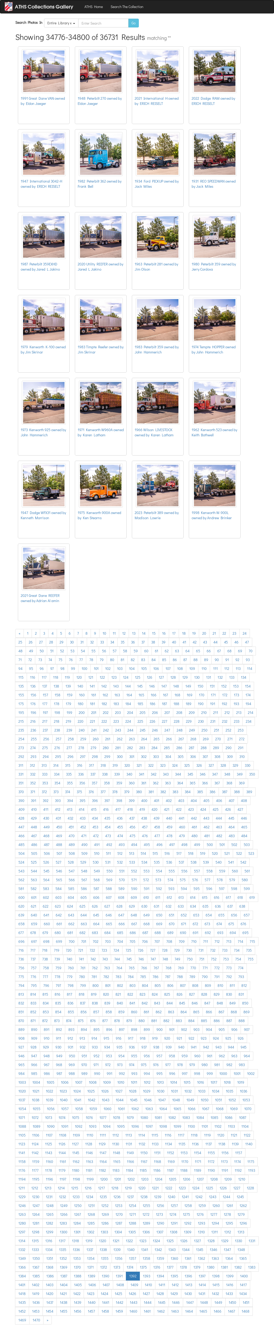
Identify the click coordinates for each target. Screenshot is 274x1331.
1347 (227, 1249)
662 (71, 923)
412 (57, 809)
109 (192, 668)
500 (210, 844)
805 (158, 985)
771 (205, 967)
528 (71, 862)
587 (96, 888)
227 (164, 721)
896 (109, 1029)
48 (20, 650)
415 (94, 809)
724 (116, 950)
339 (117, 774)
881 (154, 1020)
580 (245, 879)
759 (58, 967)
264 (144, 738)
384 (188, 791)
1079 (130, 1117)
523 (251, 853)
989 (84, 1073)
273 (21, 747)
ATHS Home (93, 6)
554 (159, 871)
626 (95, 906)
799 (83, 985)
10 (104, 633)
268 (193, 738)
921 (179, 1038)
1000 (223, 1073)
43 (205, 642)
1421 (63, 1293)
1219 (128, 1187)
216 (33, 721)
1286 (105, 1223)
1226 (223, 1187)
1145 (75, 1152)
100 (84, 668)
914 (94, 1038)
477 (157, 835)
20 (204, 633)
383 (175, 791)
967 (46, 1064)
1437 (49, 1302)
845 (182, 1003)
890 (34, 1029)
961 (209, 1055)
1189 (197, 1170)
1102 (217, 1126)
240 (82, 730)
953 (109, 1055)
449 (47, 826)
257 (58, 738)
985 (34, 1073)
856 (84, 1011)
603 (58, 897)
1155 (211, 1152)
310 (242, 756)
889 (21, 1029)
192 (224, 703)
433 (82, 818)
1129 (102, 1143)
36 (133, 642)
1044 (120, 1099)
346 (203, 774)
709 (182, 941)
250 (204, 730)
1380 (210, 1267)
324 (175, 765)
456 (132, 826)
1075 (75, 1117)
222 (104, 721)
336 (81, 774)
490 (84, 844)
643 (71, 915)
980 (204, 1064)
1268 (91, 1214)
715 (252, 941)
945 (244, 1047)
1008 (93, 1082)
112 (226, 668)
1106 (35, 1135)
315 (67, 765)
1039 (49, 1099)
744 (117, 959)
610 (146, 897)
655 (221, 915)
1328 (211, 1240)
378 (115, 791)
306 (193, 756)
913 (82, 1038)
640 (34, 915)
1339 (117, 1249)
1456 (77, 1311)
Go (133, 22)
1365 (243, 1258)
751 (201, 959)
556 (184, 871)
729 (177, 950)
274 (33, 747)
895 (96, 1029)
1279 (241, 1214)
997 (185, 1073)
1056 (51, 1108)
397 (107, 800)
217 (44, 721)
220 (80, 721)
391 (33, 800)
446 (244, 818)
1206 (186, 1179)
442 (194, 818)
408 (244, 800)
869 (246, 1011)
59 (136, 650)
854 (58, 1011)
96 (42, 668)
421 (166, 809)
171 (213, 694)
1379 (196, 1267)
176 (33, 703)
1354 (91, 1258)
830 (229, 994)
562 (21, 879)
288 (204, 747)
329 (235, 765)
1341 (144, 1249)
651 (171, 915)
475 (132, 835)
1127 (75, 1143)
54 (83, 650)
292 (21, 756)
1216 (88, 1187)
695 (245, 932)
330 (247, 765)
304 (168, 756)
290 (229, 747)
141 (92, 686)
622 (45, 906)
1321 (116, 1240)
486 (34, 844)
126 (149, 677)
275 (45, 747)
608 (121, 897)
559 (222, 871)
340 (129, 774)
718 (44, 950)
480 (194, 835)
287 (191, 747)
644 (84, 915)
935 (119, 1047)
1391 (119, 1276)
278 (81, 747)
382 (163, 791)
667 (134, 923)
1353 (77, 1258)
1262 (243, 1205)
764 (119, 967)
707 (157, 941)
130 (197, 677)
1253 (118, 1205)
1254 (132, 1205)
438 (144, 818)
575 (183, 879)
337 (93, 774)
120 (79, 677)
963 (234, 1055)
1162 (76, 1161)
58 (125, 650)
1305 (132, 1231)
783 (118, 976)
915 (106, 1038)
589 (121, 888)
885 (204, 1020)
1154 (197, 1152)
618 (240, 897)
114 (249, 668)
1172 (211, 1161)
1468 (245, 1311)
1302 (90, 1231)
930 (58, 1047)
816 (57, 994)
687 (145, 932)
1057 (65, 1108)
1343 (172, 1249)
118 (55, 677)
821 (118, 994)
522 (239, 853)
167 (165, 694)
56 (104, 650)
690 (183, 932)
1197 (63, 1179)
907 (247, 1029)
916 (118, 1038)
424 (203, 809)
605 (84, 897)
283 (142, 747)
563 (34, 879)
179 (68, 703)
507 (59, 853)
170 (201, 694)
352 (33, 782)
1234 (89, 1196)
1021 (35, 1091)
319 (115, 765)
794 (21, 985)
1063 (149, 1108)
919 (155, 1038)
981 (217, 1064)
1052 (232, 1099)
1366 (22, 1267)
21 (214, 633)
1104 (245, 1126)
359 (119, 782)
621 (33, 906)
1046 (148, 1099)
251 (216, 730)
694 (233, 932)
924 (216, 1038)
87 (185, 659)
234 (248, 721)
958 (172, 1055)
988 (72, 1073)
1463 (175, 1311)
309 (230, 756)
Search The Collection (127, 6)
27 (41, 642)
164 (129, 694)
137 (44, 686)
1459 (119, 1311)
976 (156, 1064)
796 (46, 985)
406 (219, 800)
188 (176, 703)
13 (133, 633)
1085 (214, 1117)
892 (59, 1029)
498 (184, 844)
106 (156, 668)
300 (120, 756)
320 (127, 765)
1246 (22, 1205)
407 (231, 800)
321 (139, 765)
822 (130, 994)
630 (144, 906)
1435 (22, 1302)
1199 (90, 1179)
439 (157, 818)
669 (159, 923)
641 (46, 915)
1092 (78, 1126)
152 (224, 686)
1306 (146, 1231)
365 (193, 782)
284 (154, 747)
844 (170, 1003)
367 (217, 782)
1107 (49, 1135)
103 (119, 668)
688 (158, 932)
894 (84, 1029)
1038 (35, 1099)
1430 (188, 1293)
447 (21, 826)
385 (200, 791)
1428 (160, 1293)
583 (46, 888)
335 (69, 774)
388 (237, 791)
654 (209, 915)
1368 (49, 1267)
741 (81, 959)
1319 (88, 1240)
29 (61, 642)
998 (197, 1073)
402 (169, 800)
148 (176, 686)
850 (245, 1003)
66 (209, 650)
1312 (227, 1231)
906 (234, 1029)
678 (33, 932)
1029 (146, 1091)
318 (103, 765)
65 (198, 650)
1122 (247, 1135)
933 (95, 1047)
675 (231, 923)
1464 (189, 1311)
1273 (159, 1214)
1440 (92, 1302)
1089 (36, 1126)
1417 (243, 1284)
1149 (130, 1152)
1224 (195, 1187)
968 (59, 1064)
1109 (76, 1135)
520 (215, 853)
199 (69, 712)
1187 (170, 1170)
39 (163, 642)
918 (143, 1038)
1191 (224, 1170)
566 (72, 879)
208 (179, 712)
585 (71, 888)
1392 (132, 1276)
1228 (250, 1187)
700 (72, 941)
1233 (76, 1196)
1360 (174, 1258)
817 (69, 994)
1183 (115, 1170)
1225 (209, 1187)
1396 (188, 1276)
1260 (216, 1205)
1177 (35, 1170)
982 (229, 1064)
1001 (237, 1073)
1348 (241, 1249)
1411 (161, 1284)
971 (96, 1064)
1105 (22, 1135)
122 (102, 677)
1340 (131, 1249)
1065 (177, 1108)
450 (59, 826)
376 (91, 791)
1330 (238, 1240)
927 (21, 1047)
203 (118, 712)
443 (206, 818)
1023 (63, 1091)
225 (140, 721)
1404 (64, 1284)
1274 (172, 1214)
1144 (62, 1152)
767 (156, 967)
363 (168, 782)
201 (93, 712)
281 (118, 747)
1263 (22, 1214)
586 (84, 888)
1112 (115, 1135)
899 (147, 1029)
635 (205, 906)
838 (95, 1003)
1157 (238, 1152)
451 (71, 826)
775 (21, 976)
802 (120, 985)
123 (114, 677)
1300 (63, 1231)
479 (182, 835)
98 (62, 668)
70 (251, 650)
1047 (162, 1099)
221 (92, 721)
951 (84, 1055)
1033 (201, 1091)
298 (95, 756)
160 (82, 694)
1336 (76, 1249)
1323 (142, 1240)
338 (105, 774)
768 (168, 967)
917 (130, 1038)
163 (117, 694)
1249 (64, 1205)
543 (21, 871)
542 (243, 862)
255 (34, 738)
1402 (35, 1284)
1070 (247, 1108)
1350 (36, 1258)
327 (211, 765)
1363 (215, 1258)
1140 (249, 1143)
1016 (200, 1082)
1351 (49, 1258)
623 (58, 906)
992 (122, 1073)
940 (181, 1047)
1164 (103, 1161)
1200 (104, 1179)
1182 (102, 1170)
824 (155, 994)
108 (180, 668)
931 (70, 1047)
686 (133, 932)
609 (134, 897)
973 (119, 1064)
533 (132, 862)
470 (72, 835)
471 (83, 835)
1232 (62, 1196)
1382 (238, 1267)
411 (45, 809)
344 (178, 774)
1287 (118, 1223)
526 (46, 862)
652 (184, 915)
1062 (135, 1108)
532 (120, 862)
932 (82, 1047)
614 (193, 897)
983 (242, 1064)
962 (222, 1055)
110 (204, 668)
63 (177, 650)
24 (245, 633)
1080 (144, 1117)
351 (21, 782)
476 (145, 835)
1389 (91, 1276)
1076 (89, 1117)
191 (212, 703)
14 (144, 633)
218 (56, 721)
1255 (146, 1205)
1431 (201, 1293)
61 (156, 650)
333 (44, 774)
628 (119, 906)
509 (84, 853)
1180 (75, 1170)
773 (229, 967)
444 (219, 818)
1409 (134, 1284)
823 (142, 994)
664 (96, 923)
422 (179, 809)
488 (59, 844)
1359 (160, 1258)
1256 (160, 1205)
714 (240, 941)
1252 (105, 1205)
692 (208, 932)
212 (227, 712)
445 (231, 818)
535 (157, 862)
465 (244, 826)
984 (21, 1073)
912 (70, 1038)
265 (157, 738)
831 (241, 994)
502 (234, 844)
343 (166, 774)
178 (56, 703)
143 (116, 686)
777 (45, 976)
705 (132, 941)
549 (97, 871)
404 (194, 800)
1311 (214, 1231)
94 (20, 668)
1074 (62, 1117)
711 (205, 941)
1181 (89, 1170)
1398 (216, 1276)
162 (105, 694)
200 (82, 712)
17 (174, 633)
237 (45, 730)
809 (208, 985)
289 (216, 747)
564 (46, 879)
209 (192, 712)
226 (152, 721)
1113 (128, 1135)
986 (47, 1073)
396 (95, 800)
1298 (35, 1231)
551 (122, 871)
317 (91, 765)
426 (228, 809)
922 (191, 1038)
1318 (75, 1240)
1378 (183, 1267)
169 (189, 694)
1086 (229, 1117)
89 (206, 659)
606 (96, 897)
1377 (170, 1267)
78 (91, 659)
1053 (246, 1099)
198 (57, 712)
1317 (62, 1240)
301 (131, 756)
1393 (146, 1276)
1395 (174, 1276)
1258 (188, 1205)
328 (223, 765)
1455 (63, 1311)
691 (195, 932)
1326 (184, 1240)
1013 (160, 1082)
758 (46, 967)
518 (190, 853)
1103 (231, 1126)
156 (33, 694)
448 (34, 826)
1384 (22, 1276)
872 (45, 1020)
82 (133, 659)
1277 (213, 1214)
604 (71, 897)
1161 (63, 1161)
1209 (228, 1179)
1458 (105, 1311)
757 (34, 967)
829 (217, 994)
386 (212, 791)
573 (158, 879)
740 (69, 959)
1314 (21, 1240)
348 (227, 774)
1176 (21, 1170)
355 (70, 782)
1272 (145, 1214)
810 (220, 985)
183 (116, 703)
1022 (49, 1091)
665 (109, 923)
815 (45, 994)
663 (84, 923)
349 (240, 774)
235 (21, 730)
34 (112, 642)
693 (220, 932)
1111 (103, 1135)
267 (181, 738)
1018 (227, 1082)
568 (96, 879)
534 (144, 862)
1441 (105, 1302)
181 (92, 703)
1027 (118, 1091)
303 (156, 756)
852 (33, 1011)
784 (131, 976)
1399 (230, 1276)
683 (95, 932)
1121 (234, 1135)
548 (84, 871)
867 (221, 1011)
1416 (229, 1284)
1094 (107, 1126)
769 (181, 967)
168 (177, 694)
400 (144, 800)
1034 (215, 1091)
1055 (36, 1108)
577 (207, 879)
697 (34, 941)
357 (94, 782)
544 (34, 871)
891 (46, 1029)
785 (143, 976)
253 (240, 730)
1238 (144, 1196)
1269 (105, 1214)
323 (162, 765)
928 (34, 1047)
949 (59, 1055)
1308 (173, 1231)
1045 (134, 1099)
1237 (130, 1196)
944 (231, 1047)
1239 (157, 1196)
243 (118, 730)
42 (195, 642)
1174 (237, 1161)
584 (58, 888)
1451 (246, 1302)
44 (215, 642)
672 (195, 923)
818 (81, 994)
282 (130, 747)
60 (146, 650)
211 (215, 712)
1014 (173, 1082)
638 (242, 906)
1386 (50, 1276)
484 (244, 835)
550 (109, 871)
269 (206, 738)
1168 (157, 1161)
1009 (107, 1082)
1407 (106, 1284)
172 (224, 694)
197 (45, 712)
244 (130, 730)
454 (108, 826)
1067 (205, 1108)
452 (83, 826)
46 (236, 642)
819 (94, 994)
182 (104, 703)
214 (250, 712)
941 (194, 1047)
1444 (148, 1302)
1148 (116, 1152)
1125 (48, 1143)
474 (120, 835)
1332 (21, 1249)
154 (248, 686)
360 (132, 782)
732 (212, 950)
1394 (160, 1276)
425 (216, 809)
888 (242, 1020)
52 (62, 650)
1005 (50, 1082)
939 (169, 1047)
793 (241, 976)
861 (146, 1011)
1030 (160, 1091)
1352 (63, 1258)
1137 (208, 1143)
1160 (49, 1161)
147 (164, 686)
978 (180, 1064)
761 (82, 967)
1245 (240, 1196)
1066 (192, 1108)
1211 (21, 1187)
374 (67, 791)
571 (134, 879)
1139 (235, 1143)
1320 (102, 1240)
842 (145, 1003)
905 (222, 1029)
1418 (22, 1293)
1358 (146, 1258)
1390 (105, 1276)
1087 (242, 1117)
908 (21, 1038)
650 (159, 915)
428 (21, 818)
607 (109, 897)
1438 (63, 1302)
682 (82, 932)
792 (229, 976)
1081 (158, 1117)
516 (167, 853)
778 (57, 976)
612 (169, 897)
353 (45, 782)
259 (83, 738)
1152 (170, 1152)
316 (79, 765)
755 (251, 959)
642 (59, 915)
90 (217, 659)
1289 (146, 1223)
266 (169, 738)
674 (219, 923)
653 (196, 915)
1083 (186, 1117)
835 (58, 1003)
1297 (21, 1231)
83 (143, 659)
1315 (35, 1240)
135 (21, 686)
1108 (62, 1135)
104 (132, 668)
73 (40, 659)
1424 (104, 1293)
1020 (22, 1091)
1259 (202, 1205)
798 (71, 985)
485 (21, 844)
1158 (22, 1161)
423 (191, 809)
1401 (21, 1284)
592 (159, 888)
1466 (217, 1311)
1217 (101, 1187)
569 (109, 879)
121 (90, 677)
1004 (36, 1082)
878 (117, 1020)
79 (102, 659)
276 (57, 747)
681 (70, 932)
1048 (176, 1099)
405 (206, 800)
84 (154, 659)
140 (80, 686)
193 (236, 703)
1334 (49, 1249)
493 (122, 844)
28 (51, 642)
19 (194, 633)
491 (97, 844)
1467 (231, 1311)
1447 (190, 1302)
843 (157, 1003)
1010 (120, 1082)
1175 (250, 1161)
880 (142, 1020)
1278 (227, 1214)
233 (236, 721)
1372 (103, 1267)
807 (183, 985)
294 (46, 756)
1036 (243, 1091)
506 (47, 853)
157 (45, 694)
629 (132, 906)
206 (155, 712)
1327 (197, 1240)
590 (134, 888)
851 (21, 1011)
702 (95, 941)
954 (121, 1055)
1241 (185, 1196)
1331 (252, 1240)
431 (58, 818)
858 (109, 1011)
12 (124, 633)
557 (197, 871)
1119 (207, 1135)
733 (224, 950)
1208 (214, 1179)
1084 (200, 1117)
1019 (240, 1082)
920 (167, 1038)
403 (181, 800)
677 (21, 932)
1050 (204, 1099)
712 (217, 941)
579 (232, 879)
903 (196, 1029)
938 (156, 1047)
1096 (135, 1126)
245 (143, 730)
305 (181, 756)
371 (32, 791)
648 (134, 915)
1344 (186, 1249)
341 (141, 774)
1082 (172, 1117)
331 (21, 774)
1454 (49, 1311)
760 (71, 967)
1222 (168, 1187)
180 (80, 703)
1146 (89, 1152)
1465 (203, 1311)
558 (209, 871)
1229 (22, 1196)
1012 (147, 1082)
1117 (181, 1135)
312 (32, 765)
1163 (89, 1161)
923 (203, 1038)
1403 (49, 1284)
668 (146, 923)
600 (21, 897)
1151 (157, 1152)
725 (128, 950)
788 (180, 976)
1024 (77, 1091)
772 (217, 967)
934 (107, 1047)
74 (50, 659)
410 (34, 809)
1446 (176, 1302)
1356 (118, 1258)
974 (131, 1064)
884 (191, 1020)
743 (105, 959)
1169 (171, 1161)
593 (171, 888)
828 (204, 994)
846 (195, 1003)
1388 (77, 1276)
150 (200, 686)
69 (240, 650)
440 (169, 818)
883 (179, 1020)
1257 (174, 1205)
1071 (21, 1117)
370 (21, 791)
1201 (117, 1179)
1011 (134, 1082)
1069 (234, 1108)
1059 (93, 1108)
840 (120, 1003)
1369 (63, 1267)
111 (215, 668)
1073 (48, 1117)
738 (45, 959)
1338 (103, 1249)
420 (154, 809)
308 (217, 756)
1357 (132, 1258)
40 (174, 642)
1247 (36, 1205)
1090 (51, 1126)
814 (33, 994)
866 (209, 1011)
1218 (114, 1187)
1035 (229, 1091)
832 (21, 1003)
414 (81, 809)
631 (156, 906)
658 (21, 923)
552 (134, 871)
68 (229, 650)
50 (42, 650)
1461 (147, 1311)
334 (57, 774)
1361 (188, 1258)
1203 (144, 1179)
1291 (174, 1223)
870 (21, 1020)
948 (47, 1055)
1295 (229, 1223)
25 (20, 642)
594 (184, 888)
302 (144, 756)
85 (164, 659)
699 (59, 941)
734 (237, 950)
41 (184, 642)
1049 (190, 1099)
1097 (149, 1126)
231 (212, 721)
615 (204, 897)
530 (96, 862)
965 (21, 1064)
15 (154, 633)
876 (93, 1020)
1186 (157, 1170)
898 (134, 1029)
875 (81, 1020)
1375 (143, 1267)
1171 (198, 1161)
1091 (64, 1126)
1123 (21, 1143)
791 (217, 976)
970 (84, 1064)
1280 (22, 1223)
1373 (116, 1267)
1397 (202, 1276)
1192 (238, 1170)
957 (159, 1055)
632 (168, 906)
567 (84, 879)
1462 (161, 1311)
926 (241, 1038)
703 (108, 941)
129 (185, 677)
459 (169, 826)
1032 (188, 1091)
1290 (160, 1223)
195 (21, 712)
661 (59, 923)
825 (167, 994)
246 (155, 730)
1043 (105, 1099)
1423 (90, 1293)
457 (145, 826)
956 (147, 1055)
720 (68, 950)
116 (32, 677)
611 (157, 897)
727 (152, 950)
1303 (104, 1231)
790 (205, 976)
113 (238, 668)
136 (33, 686)
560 (235, 871)
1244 (226, 1196)
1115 (155, 1135)
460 (182, 826)
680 (58, 932)
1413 (188, 1284)
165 (141, 694)
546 (59, 871)
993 (134, 1073)
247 (167, 730)
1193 (251, 1170)
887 (229, 1020)
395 (82, 800)
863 (171, 1011)
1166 (130, 1161)
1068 (219, 1108)
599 (247, 888)
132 (220, 677)
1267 (77, 1214)
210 (204, 712)
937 (144, 1047)
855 (71, 1011)
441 (181, 818)
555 (172, 871)
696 (21, 941)
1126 (62, 1143)
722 (92, 950)
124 (125, 677)
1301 (77, 1231)
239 (69, 730)
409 (21, 809)
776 (33, 976)
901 (172, 1029)
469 (59, 835)
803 (132, 985)
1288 (132, 1223)
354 (57, 782)
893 (71, 1029)
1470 (36, 1320)
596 (209, 888)
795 (34, 985)
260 (96, 738)
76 (71, 659)
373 (56, 791)
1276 (200, 1214)
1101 (204, 1126)
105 (144, 668)
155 (21, 694)
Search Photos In (29, 22)
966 (34, 1064)
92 (237, 659)
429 (34, 818)
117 (44, 677)
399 (132, 800)
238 (57, 730)
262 (119, 738)
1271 (132, 1214)
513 (131, 853)
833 (33, 1003)
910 (46, 1038)
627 (107, 906)
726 (140, 950)
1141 (21, 1152)
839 (107, 1003)
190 (201, 703)
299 (107, 756)
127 (161, 677)
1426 (132, 1293)
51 (52, 650)
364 (180, 782)
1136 (195, 1143)
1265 (50, 1214)
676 (243, 923)
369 (242, 782)
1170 (184, 1161)
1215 (74, 1187)
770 (193, 967)
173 (236, 694)
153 (236, 686)
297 (82, 756)
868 (234, 1011)
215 (21, 721)
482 (219, 835)
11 (114, 633)
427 (240, 809)
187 (164, 703)
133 (231, 677)
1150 (144, 1152)
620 (21, 906)
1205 (172, 1179)
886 (217, 1020)
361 (143, 782)
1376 (156, 1267)
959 (185, 1055)
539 (206, 862)
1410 (148, 1284)
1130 (115, 1143)
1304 (118, 1231)
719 (56, 950)
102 (108, 668)
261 (107, 738)
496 (159, 844)
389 (249, 791)
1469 (22, 1320)
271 (230, 738)
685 (120, 932)
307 (205, 756)
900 (159, 1029)
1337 (89, 1249)
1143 (48, 1152)
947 (34, 1055)
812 (244, 985)
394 (70, 800)
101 (96, 668)
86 (175, 659)
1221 (155, 1187)
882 (166, 1020)
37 (143, 642)
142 (104, 686)
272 (241, 738)
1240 (171, 1196)
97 (52, 668)
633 (181, 906)
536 (169, 862)
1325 (170, 1240)
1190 (211, 1170)
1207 (200, 1179)
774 (240, 967)
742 (93, 959)
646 (109, 915)
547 (72, 871)
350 (252, 774)
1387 (63, 1276)
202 (106, 712)
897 (122, 1029)
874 (68, 1020)
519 (202, 853)
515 (155, 853)
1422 (77, 1293)
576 (195, 879)
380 (139, 791)
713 (228, 941)
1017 (214, 1082)
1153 (184, 1152)
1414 (202, 1284)
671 (183, 923)
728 (165, 950)
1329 (224, 1240)
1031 (174, 1091)
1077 (102, 1117)
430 (46, 818)
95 (31, 668)
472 (96, 835)
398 (119, 800)
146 (152, 686)
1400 (244, 1276)
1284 (77, 1223)
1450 (232, 1302)
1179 (62, 1170)
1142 (35, 1152)
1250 (78, 1205)
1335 (62, 1249)
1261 (229, 1205)
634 (193, 906)
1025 (91, 1091)
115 (21, 677)
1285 (91, 1223)
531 (108, 862)
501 (222, 844)
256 (46, 738)
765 (132, 967)
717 (32, 950)
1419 (35, 1293)
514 (143, 853)
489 (72, 844)
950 (72, 1055)
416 (106, 809)
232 (224, 721)
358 (107, 782)
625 (82, 906)
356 (82, 782)
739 (57, 959)
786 (155, 976)
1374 (130, 1267)
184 (128, 703)
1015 (187, 1082)
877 (105, 1020)
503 (247, 844)
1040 (64, 1099)
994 (147, 1073)
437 (132, 818)
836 (71, 1003)
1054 (22, 1108)
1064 (163, 1108)
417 (118, 809)
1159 (35, 1161)
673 (207, 923)
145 (140, 686)
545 (46, 871)
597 (222, 888)
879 (129, 1020)
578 (220, 879)
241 (94, 730)
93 (248, 659)
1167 (144, 1161)
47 (247, 642)
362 (155, 782)
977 (168, 1064)
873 (57, 1020)
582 (34, 888)
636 (218, 906)
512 (119, 853)
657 (247, 915)
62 (167, 650)
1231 (49, 1196)
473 (108, 835)
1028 (132, 1091)
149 (188, 686)
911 (58, 1038)
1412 (175, 1284)
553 (146, 871)
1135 (181, 1143)
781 (94, 976)
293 (33, 756)
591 (146, 888)
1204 (158, 1179)
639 (21, 915)
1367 (35, 1267)
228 (176, 721)
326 (199, 765)
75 (60, 659)
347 (215, 774)
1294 (215, 1223)
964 (247, 1055)
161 (93, 694)
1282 (49, 1223)
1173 (224, 1161)
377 (103, 791)
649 (146, 915)
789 (192, 976)
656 (234, 915)
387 (224, 791)
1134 (168, 1143)
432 (70, 818)
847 (207, 1003)
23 (234, 633)
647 (121, 915)
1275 (186, 1214)
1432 (215, 1293)
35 (123, 642)
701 (83, 941)
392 (45, 800)
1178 (48, 1170)
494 (134, 844)
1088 (22, 1126)
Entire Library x (61, 22)
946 (21, 1055)
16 (164, 633)
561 (247, 871)
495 (147, 844)
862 (159, 1011)
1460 (133, 1311)
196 (33, 712)
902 (184, 1029)
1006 (65, 1082)
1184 (129, 1170)
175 (21, 703)
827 (192, 994)
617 (228, 897)
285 (167, 747)
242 (106, 730)
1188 (184, 1170)
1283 (63, 1223)
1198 (76, 1179)
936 (132, 1047)
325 (187, 765)
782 (106, 976)
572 (146, 879)
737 (33, 959)
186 (152, 703)
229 (189, 721)
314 (56, 765)
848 (220, 1003)
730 (189, 950)
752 (214, 959)
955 (134, 1055)
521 (227, 853)
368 (229, 782)
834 (46, 1003)
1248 (50, 1205)
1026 (105, 1091)
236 (33, 730)
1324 (156, 1240)
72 (30, 659)
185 (140, 703)
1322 (129, 1240)
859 (121, 1011)
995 (159, 1073)
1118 (194, 1135)
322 (151, 765)
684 (107, 932)
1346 (213, 1249)
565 (59, 879)
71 (20, 659)
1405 (78, 1284)
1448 (204, 1302)
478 (169, 835)
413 (69, 809)
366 (205, 782)
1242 (199, 1196)
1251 (91, 1205)
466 (21, 835)
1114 (141, 1135)
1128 (88, 1143)
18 (184, 633)
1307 (159, 1231)
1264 (36, 1214)
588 (109, 888)
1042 (91, 1099)
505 (34, 853)
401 (156, 800)
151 (212, 686)
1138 (221, 1143)
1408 (120, 1284)
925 (228, 1038)
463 (219, 826)
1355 (105, 1258)
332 (32, 774)
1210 (241, 1179)
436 (120, 818)
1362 (201, 1258)
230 (201, 721)
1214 (61, 1187)
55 (93, 650)
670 (172, 923)
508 (72, 853)
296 (71, 756)
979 (192, 1064)
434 (95, 818)
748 (165, 959)
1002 (251, 1073)
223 (116, 721)
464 (231, 826)
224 (128, 721)
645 (96, 915)
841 (132, 1003)
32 (92, 642)
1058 (79, 1108)
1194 (22, 1179)
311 (20, 765)
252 (228, 730)
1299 (49, 1231)
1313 (240, 1231)
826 (180, 994)
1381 (224, 1267)
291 (240, 747)
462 (207, 826)
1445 (161, 1302)
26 (31, 642)
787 (167, 976)
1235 (103, 1196)
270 (218, 738)
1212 (34, 1187)
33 (102, 642)
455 (120, 826)
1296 (243, 1223)
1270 (119, 1214)
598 (234, 888)
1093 (92, 1126)
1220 (142, 1187)
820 (106, 994)
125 (137, 677)
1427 (146, 1293)
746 (141, 959)
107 (168, 668)
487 (46, 844)
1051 (218, 1099)
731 (201, 950)
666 (122, 923)
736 (21, 959)
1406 (92, 1284)
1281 (35, 1223)
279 (93, 747)
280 (106, 747)
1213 (48, 1187)
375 (79, 791)
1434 (243, 1293)
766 (144, 967)
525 (34, 862)
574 (170, 879)
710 (194, 941)
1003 (22, 1082)
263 (132, 738)
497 (172, 844)
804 (145, 985)
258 (71, 738)
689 (170, 932)
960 (197, 1055)
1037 (21, 1099)
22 (224, 633)
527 (58, 862)
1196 (49, 1179)
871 (33, 1020)
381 (151, 791)
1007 (78, 1082)
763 (107, 967)
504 (21, 853)
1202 (131, 1179)
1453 (35, 1311)
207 (167, 712)
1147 (102, 1152)
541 (231, 862)
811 (232, 985)
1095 (121, 1126)
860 (134, 1011)
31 (82, 642)
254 (21, 738)
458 (157, 826)
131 (208, 677)
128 (173, 677)
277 (69, 747)
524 (21, 862)
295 (58, 756)
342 (153, 774)
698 (46, 941)
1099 (177, 1126)
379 (126, 791)
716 (21, 950)
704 (120, 941)
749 (177, 959)
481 (207, 835)
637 (230, 906)
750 (190, 959)
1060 (107, 1108)
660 (47, 923)
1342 (158, 1249)
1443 (133, 1302)
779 (70, 976)
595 (196, 888)
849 (232, 1003)
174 (248, 694)
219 (68, 721)
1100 (191, 1126)
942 (206, 1047)
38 (153, 642)
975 (144, 1064)
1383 (251, 1267)
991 (109, 1073)
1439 (77, 1302)
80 (112, 659)
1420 (49, 1293)
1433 (229, 1293)
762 (95, 967)
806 (170, 985)
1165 (116, 1161)
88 (195, 659)
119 (67, 677)
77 (81, 659)
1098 (163, 1126)
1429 (174, 1293)
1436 (36, 1302)
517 (179, 853)
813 (21, 994)
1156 (225, 1152)
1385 (36, 1276)
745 (129, 959)
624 (70, 906)
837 (82, 1003)
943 (218, 1047)
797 (58, 985)
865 (196, 1011)
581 (21, 888)
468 (46, 835)
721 (80, 950)
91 (227, 659)
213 (238, 712)
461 (194, 826)
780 (82, 976)
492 (109, 844)
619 (252, 897)
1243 (212, 1196)
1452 (22, 1311)
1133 (155, 1143)
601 (34, 897)
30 (72, 642)
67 (219, 650)
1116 (168, 1135)
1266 (64, 1214)
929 (46, 1047)
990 (97, 1073)
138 (56, 686)
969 (72, 1064)
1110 (89, 1135)
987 (59, 1073)
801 (108, 985)
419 (142, 809)
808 (195, 985)
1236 (117, 1196)
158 (57, 694)
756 (21, 967)
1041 (77, 1099)
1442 (119, 1302)
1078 (116, 1117)
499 (197, 844)
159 (70, 694)
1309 (187, 1231)
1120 (220, 1135)
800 (95, 985)
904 (209, 1029)
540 (218, 862)
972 (108, 1064)
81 (122, 659)
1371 (90, 1267)
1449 (218, 1302)
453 (95, 826)
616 (216, 897)
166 (153, 694)
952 (96, 1055)
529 (83, 862)
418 (130, 809)
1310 (201, 1231)
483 (232, 835)
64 (187, 650)
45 (226, 642)
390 (21, 800)
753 (226, 959)
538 (194, 862)
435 (107, 818)
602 (46, 897)
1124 (35, 1143)
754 (238, 959)
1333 (35, 1249)
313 (44, 765)
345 (190, 774)
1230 (35, 1196)
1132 (142, 1143)
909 (34, 1038)
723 (104, 950)
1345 (199, 1249)
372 (44, 791)
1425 (118, 1293)
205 (143, 712)
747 (153, 959)
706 (145, 941)
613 (181, 897)
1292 (187, 1223)
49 (31, 650)
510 (96, 853)
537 (181, 862)
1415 (216, 1284)
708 (169, 941)
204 (130, 712)
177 (44, 703)
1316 (48, 1240)
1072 (35, 1117)
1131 (129, 1143)
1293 (201, 1223)
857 (96, 1011)
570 (122, 879)
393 (58, 800)
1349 (22, 1258)
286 (179, 747)
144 (128, 686)
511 (108, 853)
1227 (236, 1187)
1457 (91, 1311)
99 (73, 668)
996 (172, 1073)
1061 (121, 1108)
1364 (229, 1258)
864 (184, 1011)
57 (115, 650)
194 (248, 703)
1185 (143, 1170)
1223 (182, 1187)
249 (192, 730)
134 (243, 677)
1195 (35, 1179)
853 (46, 1011)
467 (34, 835)
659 (34, 923)
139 (68, 686)
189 (188, 703)
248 (180, 730)
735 (249, 950)
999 (210, 1073)
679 (45, 932)
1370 (77, 1267)
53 (72, 650)
